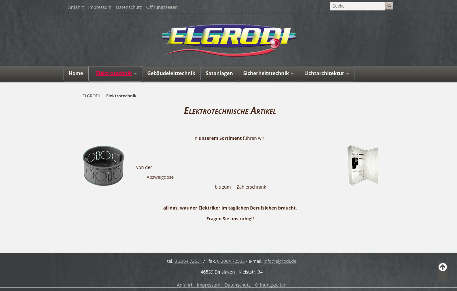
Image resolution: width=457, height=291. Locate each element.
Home (76, 73)
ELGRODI (91, 96)
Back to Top (442, 271)
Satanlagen (219, 73)
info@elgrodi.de (280, 261)
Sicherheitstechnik (266, 73)
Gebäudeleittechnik (171, 73)
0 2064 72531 (188, 261)
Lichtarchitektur (324, 73)
